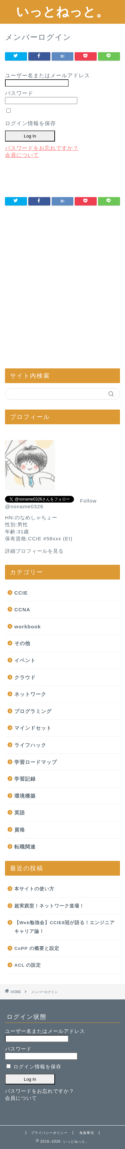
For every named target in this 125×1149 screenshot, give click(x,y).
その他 (22, 643)
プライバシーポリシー (49, 1133)
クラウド (25, 677)
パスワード (19, 93)
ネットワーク (30, 694)
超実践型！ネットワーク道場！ (49, 905)
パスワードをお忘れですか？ (42, 148)
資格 (19, 829)
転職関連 (25, 847)
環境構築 (25, 796)
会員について (22, 155)
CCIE (21, 593)
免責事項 (86, 1133)
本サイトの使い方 (34, 888)
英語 (19, 812)
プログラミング (33, 711)
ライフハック (30, 745)
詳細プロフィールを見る (34, 551)
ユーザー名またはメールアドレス (47, 75)
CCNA (22, 609)
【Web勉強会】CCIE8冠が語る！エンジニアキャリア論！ (64, 927)
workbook (27, 626)
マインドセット (33, 728)
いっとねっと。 (62, 11)
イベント (25, 660)
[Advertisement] (62, 294)
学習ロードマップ (35, 762)
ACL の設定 (27, 965)
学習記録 (25, 779)
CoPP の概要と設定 (36, 948)
